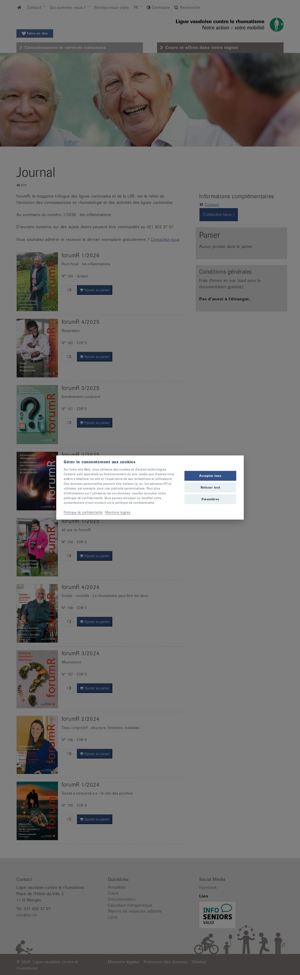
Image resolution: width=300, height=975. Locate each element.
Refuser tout (210, 487)
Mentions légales (117, 512)
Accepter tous (210, 476)
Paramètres (210, 499)
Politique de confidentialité (83, 512)
